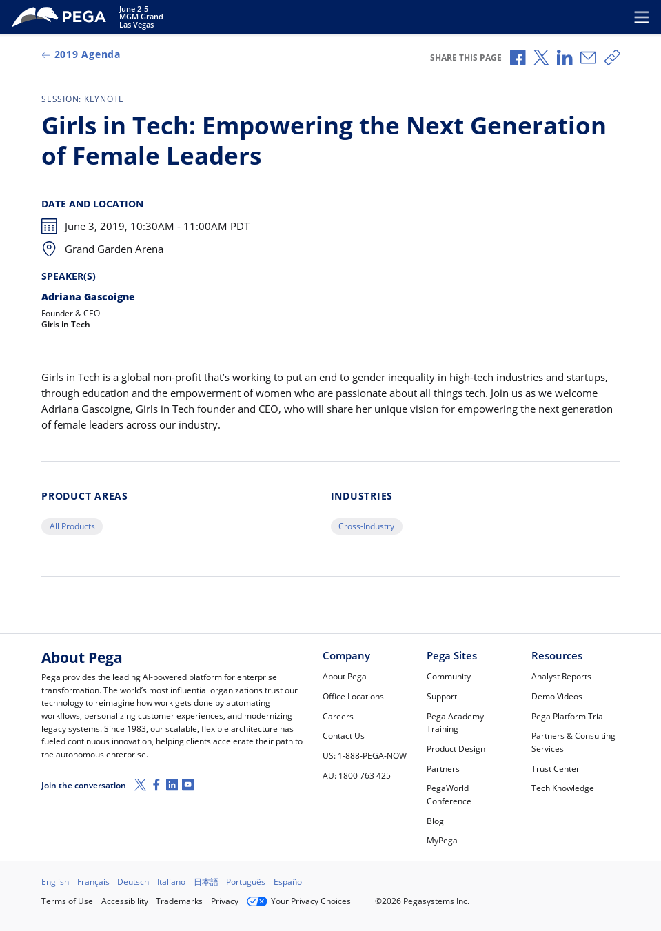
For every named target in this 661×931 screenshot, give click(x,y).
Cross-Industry (366, 526)
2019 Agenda (81, 54)
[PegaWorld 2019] (61, 17)
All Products (72, 526)
